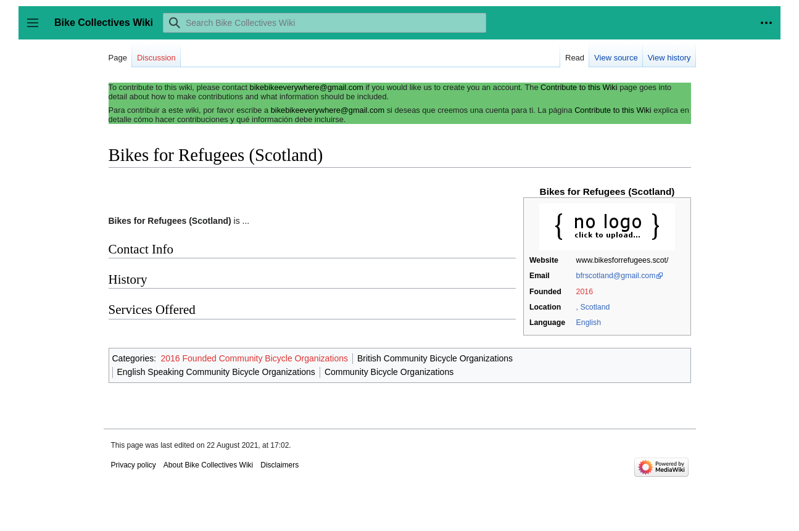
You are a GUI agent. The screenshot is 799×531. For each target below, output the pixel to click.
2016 (584, 291)
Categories (133, 358)
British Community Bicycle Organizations (435, 358)
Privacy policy (133, 465)
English (588, 322)
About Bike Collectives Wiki (208, 465)
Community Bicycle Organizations (389, 372)
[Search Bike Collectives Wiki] (324, 23)
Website (543, 260)
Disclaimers (279, 465)
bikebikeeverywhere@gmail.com (306, 87)
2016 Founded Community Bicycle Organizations (254, 358)
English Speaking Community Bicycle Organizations (216, 372)
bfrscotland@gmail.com (616, 275)
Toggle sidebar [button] (37, 28)
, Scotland (593, 307)
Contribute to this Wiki (578, 87)
